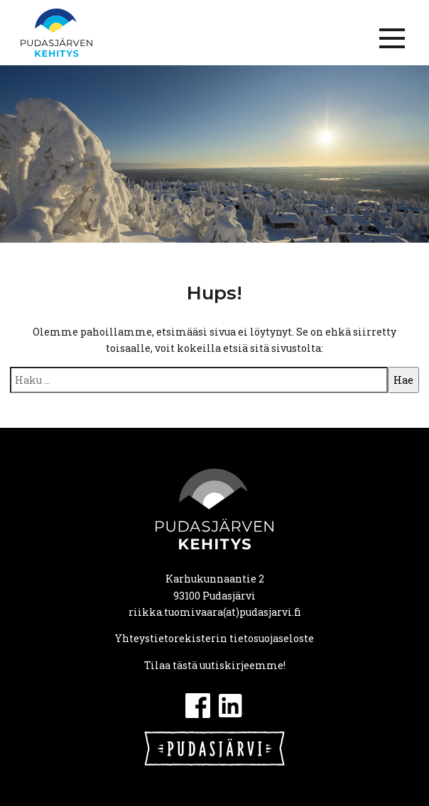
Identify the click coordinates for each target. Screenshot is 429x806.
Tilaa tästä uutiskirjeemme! (215, 665)
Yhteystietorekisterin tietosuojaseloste (214, 638)
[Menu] (392, 38)
